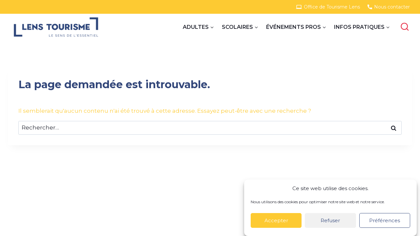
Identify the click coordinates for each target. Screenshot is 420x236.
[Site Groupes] (56, 27)
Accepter (276, 220)
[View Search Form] (404, 26)
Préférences (384, 220)
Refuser (330, 220)
